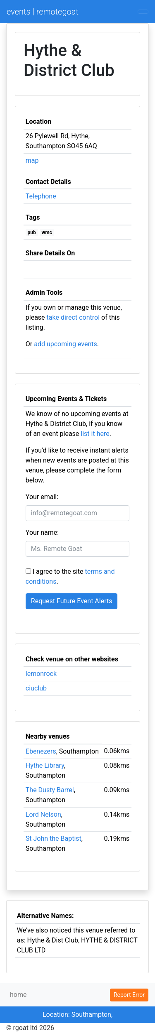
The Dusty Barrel (50, 790)
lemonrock (41, 674)
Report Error (129, 994)
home (18, 995)
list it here (95, 434)
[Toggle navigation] (143, 12)
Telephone (41, 196)
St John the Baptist (53, 838)
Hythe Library (45, 765)
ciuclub (36, 688)
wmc (46, 232)
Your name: (42, 532)
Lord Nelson (43, 814)
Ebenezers (41, 751)
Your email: (42, 497)
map (32, 160)
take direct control (73, 317)
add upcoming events (65, 344)
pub (32, 232)
